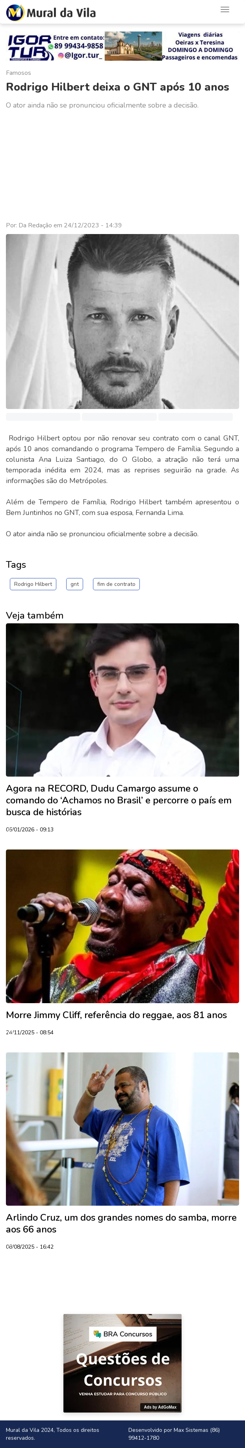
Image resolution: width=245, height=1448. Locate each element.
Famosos (18, 73)
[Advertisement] (122, 166)
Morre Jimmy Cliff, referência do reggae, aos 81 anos (116, 1015)
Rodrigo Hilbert (33, 584)
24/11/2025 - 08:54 (30, 1033)
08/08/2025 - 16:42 (30, 1247)
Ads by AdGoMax (160, 1407)
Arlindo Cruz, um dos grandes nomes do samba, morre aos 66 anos (121, 1223)
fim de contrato (116, 584)
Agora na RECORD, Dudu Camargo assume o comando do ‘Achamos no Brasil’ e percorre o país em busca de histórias (119, 800)
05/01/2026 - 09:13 (30, 830)
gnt (75, 584)
